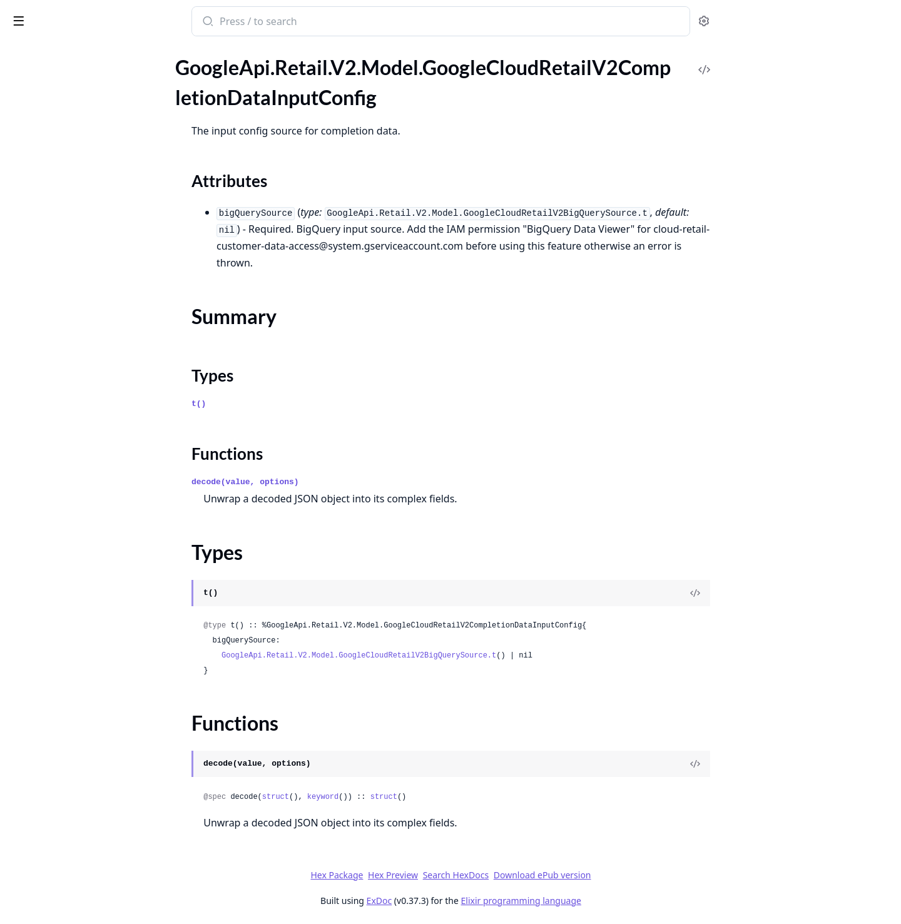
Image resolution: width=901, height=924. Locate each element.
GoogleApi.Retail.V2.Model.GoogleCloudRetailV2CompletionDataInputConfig (89, 98)
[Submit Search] (300, 22)
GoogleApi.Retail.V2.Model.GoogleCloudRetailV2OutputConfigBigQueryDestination (89, 880)
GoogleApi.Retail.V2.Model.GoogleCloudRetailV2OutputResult (89, 914)
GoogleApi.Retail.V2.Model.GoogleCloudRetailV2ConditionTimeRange (89, 239)
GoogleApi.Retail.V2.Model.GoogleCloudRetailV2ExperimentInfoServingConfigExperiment (89, 323)
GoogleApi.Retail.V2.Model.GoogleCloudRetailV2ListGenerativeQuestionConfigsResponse (89, 712)
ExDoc (473, 900)
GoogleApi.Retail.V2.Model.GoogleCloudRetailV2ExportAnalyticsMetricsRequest (89, 340)
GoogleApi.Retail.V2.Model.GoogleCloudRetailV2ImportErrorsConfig (89, 560)
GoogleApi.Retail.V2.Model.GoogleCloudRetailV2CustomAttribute (89, 289)
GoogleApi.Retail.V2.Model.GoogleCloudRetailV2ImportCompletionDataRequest (89, 526)
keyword (416, 797)
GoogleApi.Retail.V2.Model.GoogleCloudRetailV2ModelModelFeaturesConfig (89, 830)
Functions (43, 165)
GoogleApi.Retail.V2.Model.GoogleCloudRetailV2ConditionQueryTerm (89, 222)
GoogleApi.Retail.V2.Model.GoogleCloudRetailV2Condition (89, 205)
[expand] (175, 67)
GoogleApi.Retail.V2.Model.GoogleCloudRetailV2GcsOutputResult (89, 424)
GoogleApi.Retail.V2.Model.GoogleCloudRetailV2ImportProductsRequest (89, 593)
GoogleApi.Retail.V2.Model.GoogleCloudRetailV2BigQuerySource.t (452, 655)
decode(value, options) (339, 482)
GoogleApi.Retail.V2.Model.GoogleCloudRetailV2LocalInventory (89, 779)
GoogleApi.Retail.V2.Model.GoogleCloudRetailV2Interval (89, 661)
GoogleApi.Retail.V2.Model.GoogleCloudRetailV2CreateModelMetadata (89, 272)
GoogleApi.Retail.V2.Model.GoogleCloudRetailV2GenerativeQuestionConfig (89, 458)
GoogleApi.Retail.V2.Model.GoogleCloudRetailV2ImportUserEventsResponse (89, 644)
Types (34, 150)
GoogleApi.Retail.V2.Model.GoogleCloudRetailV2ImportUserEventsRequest (89, 627)
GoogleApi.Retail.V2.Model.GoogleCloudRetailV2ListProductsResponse (89, 745)
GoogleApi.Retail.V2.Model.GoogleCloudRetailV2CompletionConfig (89, 82)
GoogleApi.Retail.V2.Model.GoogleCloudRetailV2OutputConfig (89, 864)
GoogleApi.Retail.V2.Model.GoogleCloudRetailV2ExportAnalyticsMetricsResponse (89, 357)
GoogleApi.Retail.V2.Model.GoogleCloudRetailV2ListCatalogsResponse (89, 678)
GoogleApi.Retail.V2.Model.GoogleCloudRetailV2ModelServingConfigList (89, 847)
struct (368, 797)
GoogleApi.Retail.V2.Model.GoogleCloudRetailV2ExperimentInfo (89, 306)
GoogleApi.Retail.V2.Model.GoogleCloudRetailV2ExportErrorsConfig (89, 374)
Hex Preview (487, 875)
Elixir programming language (614, 900)
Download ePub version (636, 875)
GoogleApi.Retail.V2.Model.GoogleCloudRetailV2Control (89, 255)
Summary (42, 135)
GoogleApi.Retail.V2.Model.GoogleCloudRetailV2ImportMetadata (89, 576)
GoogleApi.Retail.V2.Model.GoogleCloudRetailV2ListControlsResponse (89, 695)
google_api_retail (55, 15)
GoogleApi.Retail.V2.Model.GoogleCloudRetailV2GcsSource (89, 441)
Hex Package (430, 875)
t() (292, 404)
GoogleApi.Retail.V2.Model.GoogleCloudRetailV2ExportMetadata (89, 391)
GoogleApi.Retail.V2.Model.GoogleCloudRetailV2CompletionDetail (89, 188)
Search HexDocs (549, 875)
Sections (40, 120)
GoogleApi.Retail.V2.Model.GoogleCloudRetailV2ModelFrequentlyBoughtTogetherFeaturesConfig (89, 813)
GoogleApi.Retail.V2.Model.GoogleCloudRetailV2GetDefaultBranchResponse (89, 492)
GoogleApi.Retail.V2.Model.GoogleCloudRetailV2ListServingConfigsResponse (89, 762)
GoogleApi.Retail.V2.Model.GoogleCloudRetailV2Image (89, 509)
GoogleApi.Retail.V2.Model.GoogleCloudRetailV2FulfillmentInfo (89, 408)
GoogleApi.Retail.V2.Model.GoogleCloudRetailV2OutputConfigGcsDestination (89, 897)
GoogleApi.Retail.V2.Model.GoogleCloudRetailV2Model (89, 796)
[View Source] (789, 593)
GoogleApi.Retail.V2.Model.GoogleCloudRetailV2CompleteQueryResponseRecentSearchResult (89, 65)
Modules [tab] (75, 53)
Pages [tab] (22, 53)
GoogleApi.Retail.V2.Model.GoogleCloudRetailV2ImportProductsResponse (89, 610)
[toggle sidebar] (171, 20)
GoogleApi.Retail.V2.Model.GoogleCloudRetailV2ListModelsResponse (89, 728)
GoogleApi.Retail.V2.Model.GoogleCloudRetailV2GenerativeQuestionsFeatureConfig (89, 475)
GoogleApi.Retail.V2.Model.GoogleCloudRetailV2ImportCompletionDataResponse (89, 543)
